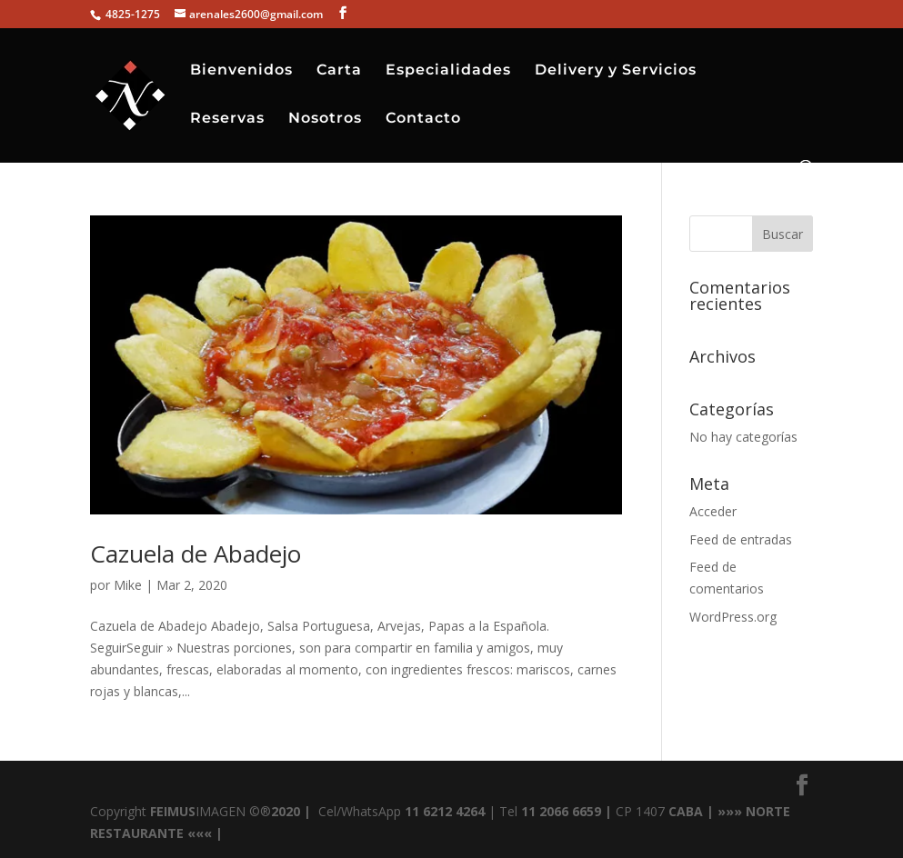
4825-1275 (131, 14)
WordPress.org (733, 616)
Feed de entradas (740, 539)
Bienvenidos (241, 71)
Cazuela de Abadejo (195, 553)
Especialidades (448, 71)
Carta (339, 71)
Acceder (713, 511)
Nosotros (325, 119)
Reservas (227, 119)
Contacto (423, 119)
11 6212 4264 (443, 811)
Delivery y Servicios (616, 71)
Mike (128, 585)
